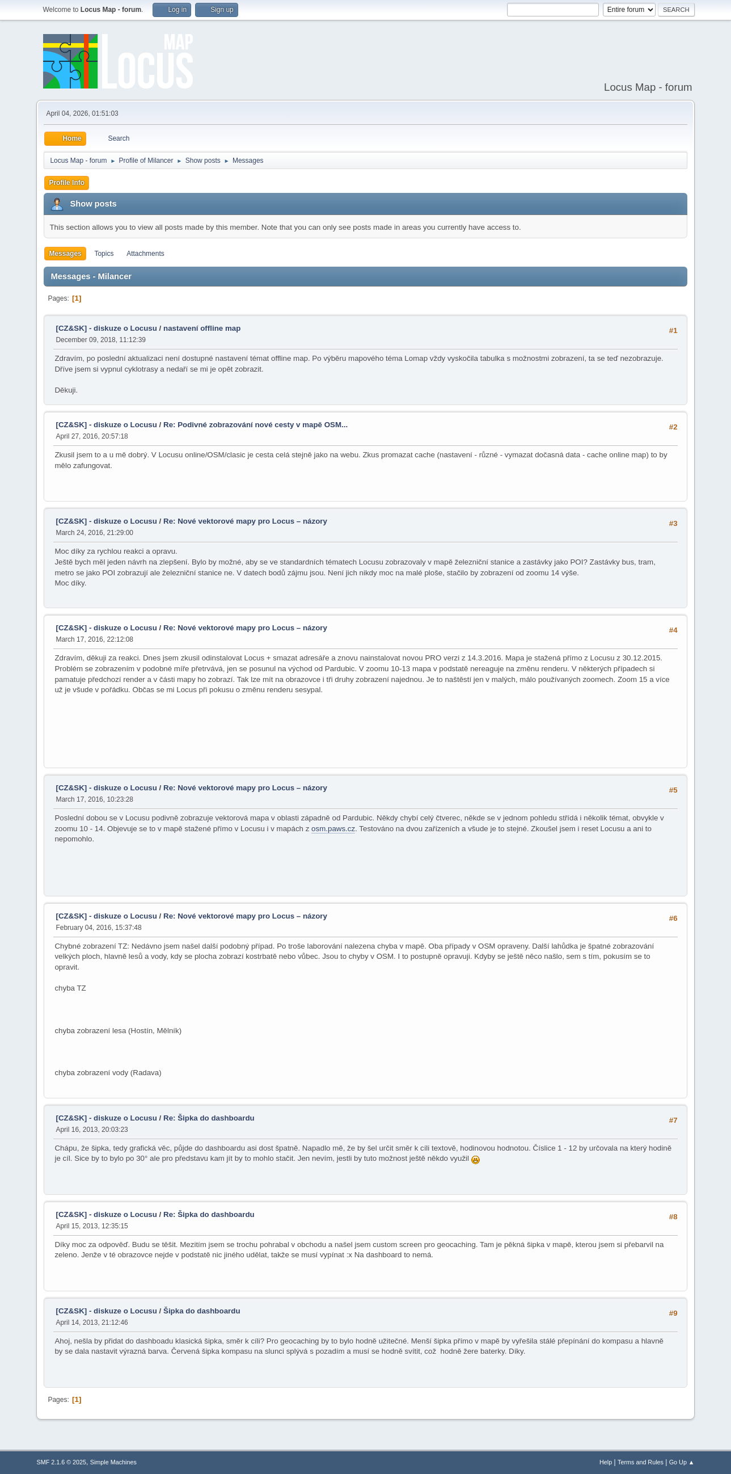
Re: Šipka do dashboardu (209, 1118)
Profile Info (66, 183)
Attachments (145, 254)
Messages (65, 254)
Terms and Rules (641, 1462)
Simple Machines (113, 1462)
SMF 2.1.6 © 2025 (61, 1462)
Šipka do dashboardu (201, 1311)
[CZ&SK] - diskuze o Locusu (106, 328)
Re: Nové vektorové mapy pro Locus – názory (245, 521)
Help (605, 1462)
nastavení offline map (201, 328)
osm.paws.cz (333, 828)
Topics (103, 254)
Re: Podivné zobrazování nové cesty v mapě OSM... (255, 424)
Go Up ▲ (682, 1462)
